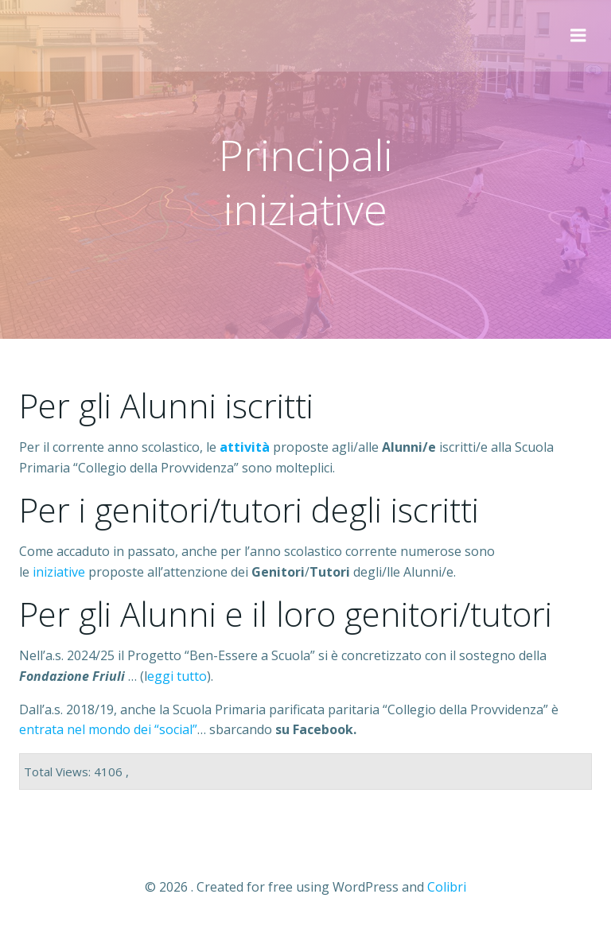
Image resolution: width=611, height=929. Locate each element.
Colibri (446, 887)
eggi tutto (177, 676)
